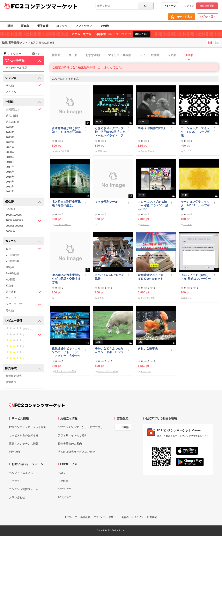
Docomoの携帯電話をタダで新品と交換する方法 (66, 278)
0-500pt (10, 209)
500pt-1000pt (14, 214)
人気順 (172, 55)
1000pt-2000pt (23, 220)
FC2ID (62, 472)
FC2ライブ (64, 489)
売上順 (73, 55)
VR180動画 (12, 254)
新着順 (56, 55)
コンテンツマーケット (51, 6)
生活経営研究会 (147, 298)
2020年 (10, 152)
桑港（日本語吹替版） (152, 128)
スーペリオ (145, 371)
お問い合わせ (17, 497)
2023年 (10, 137)
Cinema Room (147, 151)
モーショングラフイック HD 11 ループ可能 (195, 205)
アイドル (11, 91)
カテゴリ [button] (23, 241)
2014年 (10, 181)
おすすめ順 (93, 55)
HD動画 (10, 279)
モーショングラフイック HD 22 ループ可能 (195, 131)
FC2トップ (71, 517)
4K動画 (10, 267)
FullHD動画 (12, 273)
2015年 (10, 176)
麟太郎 (100, 298)
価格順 (189, 55)
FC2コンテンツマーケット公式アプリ (80, 427)
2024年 (10, 132)
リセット (37, 53)
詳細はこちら (141, 34)
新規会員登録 (207, 5)
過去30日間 (12, 121)
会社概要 (85, 517)
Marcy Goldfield (61, 151)
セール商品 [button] (23, 61)
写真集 (25, 26)
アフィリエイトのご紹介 (72, 435)
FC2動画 (63, 481)
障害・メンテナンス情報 (23, 443)
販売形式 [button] (23, 368)
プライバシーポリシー (106, 517)
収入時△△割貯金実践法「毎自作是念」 (66, 203)
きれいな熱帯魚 (148, 348)
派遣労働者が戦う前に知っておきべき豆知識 (66, 129)
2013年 (10, 186)
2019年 (10, 157)
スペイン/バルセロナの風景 (109, 276)
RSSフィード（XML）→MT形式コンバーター (196, 276)
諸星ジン (187, 298)
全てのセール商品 (16, 67)
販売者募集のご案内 (70, 443)
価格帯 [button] (23, 202)
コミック (62, 26)
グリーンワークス (62, 224)
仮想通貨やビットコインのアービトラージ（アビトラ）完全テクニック (66, 352)
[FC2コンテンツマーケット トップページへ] (37, 405)
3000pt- (10, 231)
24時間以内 (23, 109)
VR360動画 (12, 261)
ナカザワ (144, 224)
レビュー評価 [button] (23, 321)
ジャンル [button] (23, 78)
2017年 (10, 166)
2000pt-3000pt (14, 225)
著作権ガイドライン (132, 517)
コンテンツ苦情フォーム (23, 489)
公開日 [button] (23, 102)
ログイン (189, 5)
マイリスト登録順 (119, 55)
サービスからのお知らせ (23, 435)
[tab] (136, 55)
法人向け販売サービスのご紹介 (76, 451)
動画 (10, 26)
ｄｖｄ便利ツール (106, 201)
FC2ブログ (64, 497)
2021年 (10, 147)
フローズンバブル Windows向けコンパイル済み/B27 (153, 205)
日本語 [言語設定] (125, 427)
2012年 (10, 191)
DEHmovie (102, 151)
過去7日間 (12, 115)
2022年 (10, 142)
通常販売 (11, 382)
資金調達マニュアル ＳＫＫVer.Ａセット (152, 276)
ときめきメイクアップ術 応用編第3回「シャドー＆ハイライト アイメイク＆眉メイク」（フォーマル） (110, 131)
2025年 (10, 127)
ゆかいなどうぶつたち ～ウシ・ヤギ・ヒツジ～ (110, 352)
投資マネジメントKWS (65, 371)
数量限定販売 (14, 375)
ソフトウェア (83, 26)
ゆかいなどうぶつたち (107, 371)
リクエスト (15, 481)
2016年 (10, 171)
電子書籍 (43, 26)
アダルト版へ (207, 16)
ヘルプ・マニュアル (21, 472)
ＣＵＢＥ (187, 151)
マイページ (170, 5)
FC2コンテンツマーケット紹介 (27, 427)
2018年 (10, 161)
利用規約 (14, 451)
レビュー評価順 (149, 55)
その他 (104, 26)
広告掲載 (152, 517)
